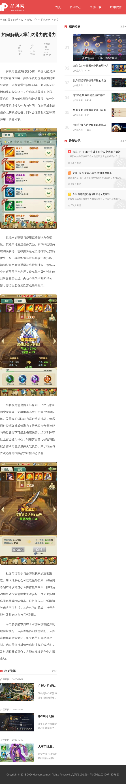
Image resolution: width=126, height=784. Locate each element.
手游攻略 (45, 19)
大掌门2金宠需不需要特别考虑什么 (90, 173)
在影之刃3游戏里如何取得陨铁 (47, 686)
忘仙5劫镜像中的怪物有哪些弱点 (91, 95)
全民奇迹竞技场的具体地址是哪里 (89, 194)
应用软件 (116, 7)
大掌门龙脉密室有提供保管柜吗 (47, 746)
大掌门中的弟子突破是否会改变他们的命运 (94, 151)
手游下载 (95, 7)
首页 (58, 7)
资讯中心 (75, 7)
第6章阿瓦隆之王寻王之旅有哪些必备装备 (47, 716)
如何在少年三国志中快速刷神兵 (91, 65)
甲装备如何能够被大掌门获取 (89, 110)
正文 (56, 19)
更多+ (54, 671)
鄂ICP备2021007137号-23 (104, 774)
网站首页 (18, 19)
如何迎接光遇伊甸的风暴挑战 (89, 124)
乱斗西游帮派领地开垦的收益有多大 (91, 80)
